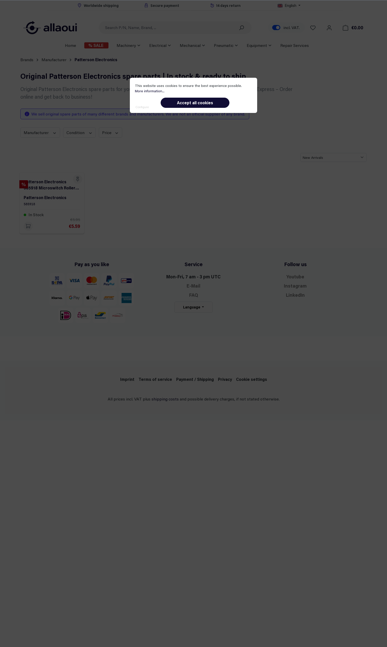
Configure (142, 107)
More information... (149, 90)
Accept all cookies (195, 102)
